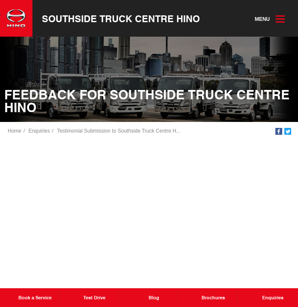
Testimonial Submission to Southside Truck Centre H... (118, 131)
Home (14, 131)
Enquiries (39, 131)
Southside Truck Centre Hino (121, 18)
